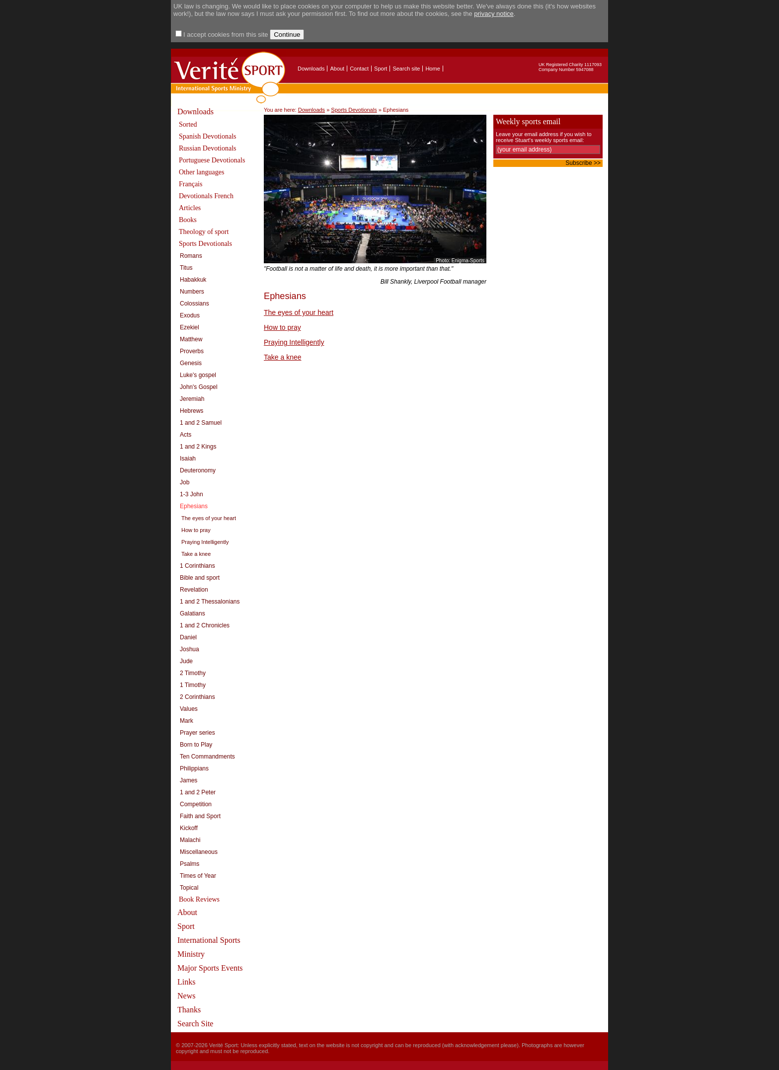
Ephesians (194, 506)
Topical (189, 887)
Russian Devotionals (207, 148)
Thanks (189, 1009)
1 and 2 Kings (198, 446)
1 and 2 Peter (198, 792)
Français (190, 184)
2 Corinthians (197, 696)
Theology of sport (204, 231)
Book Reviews (199, 899)
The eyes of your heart (208, 518)
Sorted (188, 124)
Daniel (188, 637)
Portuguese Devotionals (212, 160)
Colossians (194, 303)
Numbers (192, 291)
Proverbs (192, 351)
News (186, 996)
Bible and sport (200, 577)
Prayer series (197, 732)
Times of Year (198, 875)
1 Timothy (193, 685)
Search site (406, 69)
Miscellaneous (199, 851)
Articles (190, 208)
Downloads (311, 69)
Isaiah (188, 458)
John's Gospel (199, 386)
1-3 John (191, 494)
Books (188, 220)
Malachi (190, 840)
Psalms (189, 863)
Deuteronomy (198, 470)
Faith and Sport (200, 816)
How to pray (196, 530)
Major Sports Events (210, 968)
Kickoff (189, 828)
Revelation (194, 589)
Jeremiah (192, 398)
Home (432, 69)
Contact (359, 69)
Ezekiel (189, 327)
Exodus (190, 315)
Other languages (201, 172)
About (337, 69)
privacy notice (493, 13)
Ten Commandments (207, 756)
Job (184, 482)
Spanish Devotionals (207, 136)
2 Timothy (193, 673)
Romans (191, 255)
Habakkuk (193, 279)
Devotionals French (206, 196)
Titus (186, 267)
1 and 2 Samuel (201, 422)
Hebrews (191, 410)
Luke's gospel (198, 375)
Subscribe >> (583, 162)
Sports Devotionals (205, 243)
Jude (186, 661)
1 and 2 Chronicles (205, 625)
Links (186, 982)
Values (189, 708)
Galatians (192, 613)
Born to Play (196, 744)
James (188, 780)
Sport (380, 69)
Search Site (195, 1023)
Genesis (191, 363)
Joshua (189, 649)
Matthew (191, 339)
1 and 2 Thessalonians (210, 601)
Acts (185, 434)
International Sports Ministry (208, 947)
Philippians (194, 768)
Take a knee (196, 554)
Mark (186, 720)
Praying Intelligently (205, 542)
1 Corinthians (197, 565)
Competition (196, 804)
